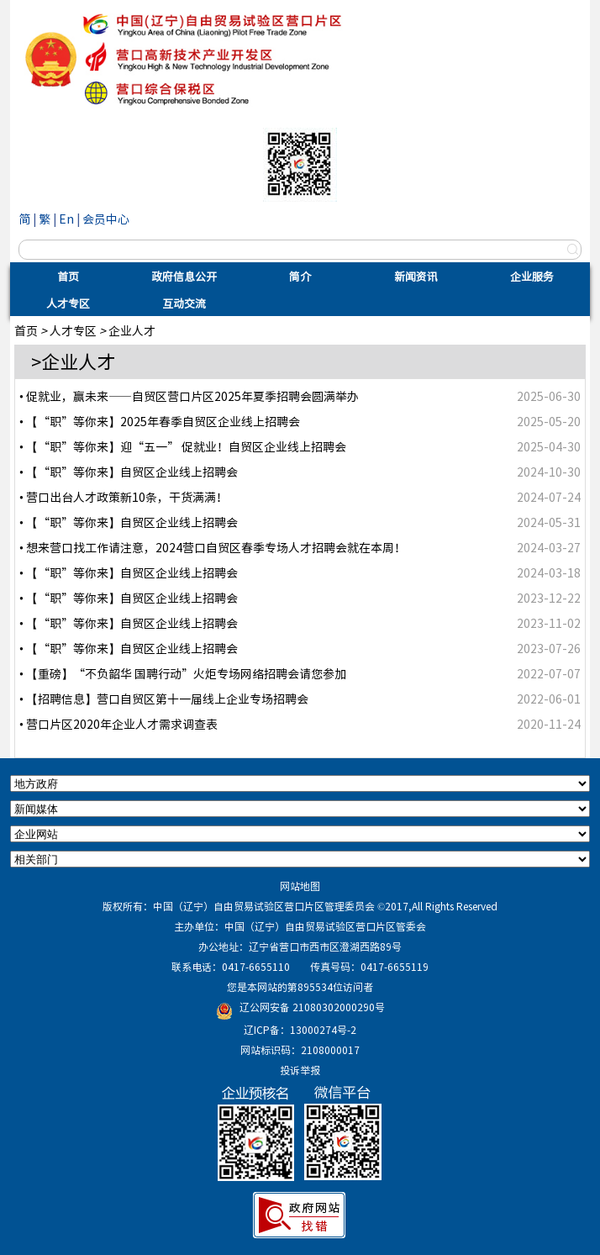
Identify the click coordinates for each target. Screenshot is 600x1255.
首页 (68, 276)
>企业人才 (73, 361)
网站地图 (300, 886)
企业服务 (532, 276)
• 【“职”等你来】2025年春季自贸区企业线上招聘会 (159, 421)
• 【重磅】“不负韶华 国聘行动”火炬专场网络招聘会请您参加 (182, 673)
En (66, 218)
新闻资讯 (416, 276)
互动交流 (184, 303)
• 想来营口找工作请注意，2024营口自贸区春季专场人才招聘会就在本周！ (212, 547)
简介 (300, 276)
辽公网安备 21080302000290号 (312, 1007)
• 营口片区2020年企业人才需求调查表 (118, 723)
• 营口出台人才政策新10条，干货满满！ (123, 496)
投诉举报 (300, 1070)
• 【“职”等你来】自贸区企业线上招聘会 (128, 471)
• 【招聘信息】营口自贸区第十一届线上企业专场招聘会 (163, 698)
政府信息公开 (184, 276)
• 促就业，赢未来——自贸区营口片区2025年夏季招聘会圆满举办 (189, 396)
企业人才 (131, 330)
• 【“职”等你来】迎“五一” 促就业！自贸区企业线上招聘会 (182, 446)
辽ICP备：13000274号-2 (300, 1029)
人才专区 (68, 303)
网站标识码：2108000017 (300, 1049)
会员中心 (105, 218)
